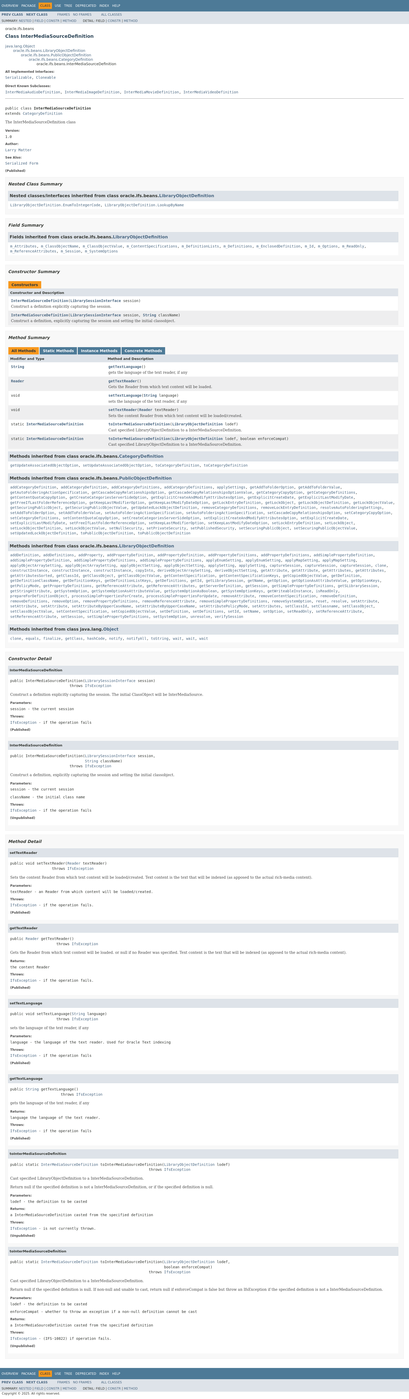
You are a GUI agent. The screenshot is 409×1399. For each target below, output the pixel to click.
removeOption (65, 601)
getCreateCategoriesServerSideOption (108, 497)
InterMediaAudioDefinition (32, 92)
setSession (72, 616)
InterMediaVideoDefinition (210, 92)
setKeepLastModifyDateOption (238, 523)
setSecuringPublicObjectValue (324, 528)
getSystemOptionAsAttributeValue (126, 591)
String (149, 315)
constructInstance (28, 570)
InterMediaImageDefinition (92, 92)
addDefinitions (58, 555)
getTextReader (123, 381)
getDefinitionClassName (34, 580)
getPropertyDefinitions (67, 586)
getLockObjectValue (373, 502)
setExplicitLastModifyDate (37, 523)
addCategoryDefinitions (135, 487)
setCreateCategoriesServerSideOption (160, 518)
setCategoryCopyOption (367, 513)
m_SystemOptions (101, 251)
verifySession (229, 616)
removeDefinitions (28, 601)
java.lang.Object (20, 46)
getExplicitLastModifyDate (325, 497)
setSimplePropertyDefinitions (118, 616)
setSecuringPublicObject (264, 528)
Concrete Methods (143, 351)
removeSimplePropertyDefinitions (233, 601)
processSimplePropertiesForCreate (107, 596)
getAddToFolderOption (272, 487)
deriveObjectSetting (235, 570)
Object (111, 629)
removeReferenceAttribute (168, 601)
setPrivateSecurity (166, 528)
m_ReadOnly (353, 246)
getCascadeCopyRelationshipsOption (128, 492)
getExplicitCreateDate (271, 497)
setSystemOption (169, 616)
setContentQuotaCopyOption (90, 518)
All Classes (111, 14)
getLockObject (279, 502)
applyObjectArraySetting (35, 565)
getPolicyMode (24, 586)
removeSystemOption (291, 601)
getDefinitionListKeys (128, 580)
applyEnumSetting (223, 560)
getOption (277, 580)
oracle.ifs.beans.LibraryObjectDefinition (49, 51)
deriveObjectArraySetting (184, 570)
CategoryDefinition (42, 113)
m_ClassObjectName (59, 246)
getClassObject (98, 576)
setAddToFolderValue (79, 513)
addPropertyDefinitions (232, 555)
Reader (17, 381)
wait (177, 638)
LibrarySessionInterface (95, 301)
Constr (52, 21)
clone (380, 565)
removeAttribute (237, 596)
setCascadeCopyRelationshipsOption (303, 513)
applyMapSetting (301, 560)
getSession (256, 586)
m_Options (328, 246)
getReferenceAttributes (171, 586)
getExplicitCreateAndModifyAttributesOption (197, 497)
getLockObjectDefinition (323, 502)
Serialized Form (21, 163)
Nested (25, 21)
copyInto (144, 570)
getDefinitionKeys (81, 580)
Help (116, 6)
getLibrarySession (224, 580)
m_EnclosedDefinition (278, 246)
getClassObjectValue (139, 576)
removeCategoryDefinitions (228, 507)
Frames (63, 14)
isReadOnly (327, 591)
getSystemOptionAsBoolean (190, 591)
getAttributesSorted (31, 576)
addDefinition (24, 555)
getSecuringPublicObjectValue (96, 507)
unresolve (200, 616)
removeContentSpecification (287, 596)
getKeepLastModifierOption (116, 502)
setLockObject (338, 523)
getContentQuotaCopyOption (37, 497)
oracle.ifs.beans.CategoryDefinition (61, 59)
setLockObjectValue (85, 528)
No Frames (82, 14)
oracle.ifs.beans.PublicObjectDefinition (56, 55)
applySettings (231, 487)
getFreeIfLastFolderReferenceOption (47, 502)
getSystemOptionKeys (242, 591)
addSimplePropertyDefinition (343, 555)
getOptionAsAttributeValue (319, 580)
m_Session (71, 251)
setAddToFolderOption (32, 513)
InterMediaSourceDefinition (39, 301)
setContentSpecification (81, 611)
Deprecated (85, 6)
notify (115, 638)
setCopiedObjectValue (133, 611)
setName (251, 611)
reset (321, 601)
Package (28, 6)
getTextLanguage (125, 367)
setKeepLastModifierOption (176, 523)
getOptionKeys (365, 580)
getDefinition (345, 576)
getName (255, 580)
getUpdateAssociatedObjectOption (44, 465)
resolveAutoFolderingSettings (351, 507)
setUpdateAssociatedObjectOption (117, 465)
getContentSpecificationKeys (249, 576)
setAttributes (266, 606)
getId (195, 580)
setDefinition (174, 611)
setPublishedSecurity (212, 528)
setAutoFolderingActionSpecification (143, 513)
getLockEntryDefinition (236, 502)
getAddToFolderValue (319, 487)
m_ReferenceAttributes (33, 251)
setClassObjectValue (31, 611)
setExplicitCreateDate (323, 518)
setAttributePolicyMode (223, 606)
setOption (273, 611)
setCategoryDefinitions (34, 518)
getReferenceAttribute (119, 586)
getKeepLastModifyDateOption (178, 502)
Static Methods (58, 351)
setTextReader (123, 410)
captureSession (285, 565)
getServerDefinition (220, 586)
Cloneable (46, 77)
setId (233, 611)
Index (104, 6)
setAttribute (364, 601)
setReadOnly (299, 611)
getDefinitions (170, 580)
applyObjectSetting (140, 565)
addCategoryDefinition (33, 487)
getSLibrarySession (357, 586)
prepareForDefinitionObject (38, 596)
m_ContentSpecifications (152, 246)
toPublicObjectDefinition (107, 533)
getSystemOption (70, 591)
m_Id (309, 246)
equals (32, 638)
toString (160, 638)
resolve (339, 601)
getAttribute (274, 570)
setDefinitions (208, 611)
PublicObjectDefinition (145, 478)
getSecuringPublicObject (35, 507)
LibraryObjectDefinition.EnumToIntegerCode (55, 205)
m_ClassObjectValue (102, 246)
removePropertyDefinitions (110, 601)
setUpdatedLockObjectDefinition (43, 533)
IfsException (98, 686)
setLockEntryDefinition (296, 523)
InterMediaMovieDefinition (151, 92)
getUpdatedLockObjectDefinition (164, 507)
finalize (52, 638)
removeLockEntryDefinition (288, 507)
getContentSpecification (189, 576)
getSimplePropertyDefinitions (302, 586)
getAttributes (336, 570)
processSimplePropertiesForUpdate (182, 596)
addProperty (90, 555)
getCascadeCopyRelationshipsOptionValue (210, 492)
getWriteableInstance (289, 591)
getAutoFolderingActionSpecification (48, 492)
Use (58, 6)
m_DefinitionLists (200, 246)
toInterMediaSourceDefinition (139, 424)
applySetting (221, 565)
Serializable (18, 77)
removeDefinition (337, 596)
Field (38, 21)
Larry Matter (18, 150)
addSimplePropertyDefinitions (104, 560)
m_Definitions (238, 246)
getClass (74, 638)
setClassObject (357, 606)
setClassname (324, 606)
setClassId (296, 606)
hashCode (96, 638)
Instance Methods (99, 351)
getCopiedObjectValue (305, 576)
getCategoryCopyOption (279, 492)
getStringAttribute (30, 591)
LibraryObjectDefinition (186, 195)
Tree (68, 6)
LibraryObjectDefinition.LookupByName (144, 205)
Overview (10, 6)
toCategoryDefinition (177, 465)
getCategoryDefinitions (331, 492)
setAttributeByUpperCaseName (101, 606)
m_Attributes (23, 246)
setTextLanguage (125, 395)
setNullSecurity (125, 528)
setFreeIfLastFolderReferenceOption (107, 523)
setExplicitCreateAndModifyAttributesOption (250, 518)
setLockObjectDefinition (35, 528)
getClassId (67, 576)
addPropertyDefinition (130, 555)
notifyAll (137, 638)
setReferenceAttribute (339, 611)
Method (69, 21)
